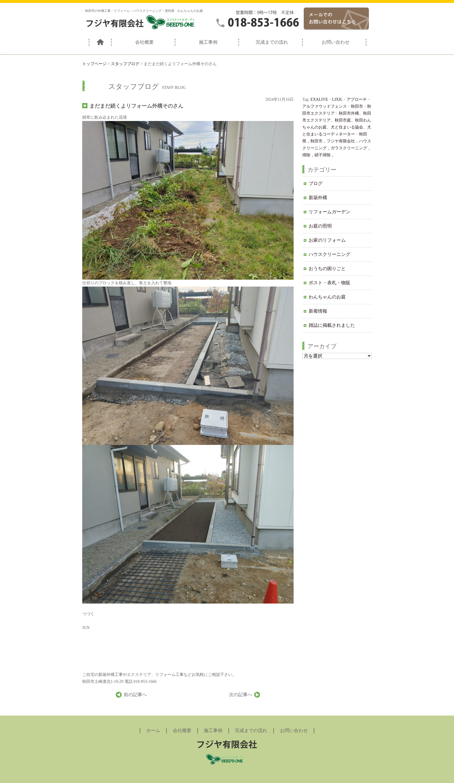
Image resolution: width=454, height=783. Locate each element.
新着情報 (318, 311)
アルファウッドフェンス (324, 106)
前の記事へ (135, 694)
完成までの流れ (272, 42)
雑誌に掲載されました (332, 325)
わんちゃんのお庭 (327, 296)
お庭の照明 (320, 225)
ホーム (153, 730)
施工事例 (208, 42)
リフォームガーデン (329, 211)
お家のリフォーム (327, 240)
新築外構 (318, 197)
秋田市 (357, 106)
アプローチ (357, 99)
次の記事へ (240, 694)
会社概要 (144, 42)
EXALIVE (319, 99)
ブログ (316, 183)
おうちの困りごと (327, 268)
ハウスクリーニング (329, 254)
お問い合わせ (335, 42)
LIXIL (337, 99)
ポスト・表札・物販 (329, 282)
